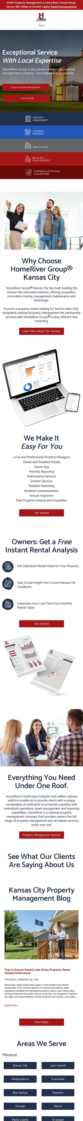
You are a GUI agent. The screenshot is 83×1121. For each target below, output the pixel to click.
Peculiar (20, 1106)
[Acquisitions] (41, 172)
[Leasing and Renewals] (41, 132)
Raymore (57, 1092)
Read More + (11, 1005)
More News (41, 1022)
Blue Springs (20, 1092)
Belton (58, 1106)
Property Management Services (41, 835)
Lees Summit (58, 1065)
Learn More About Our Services (41, 331)
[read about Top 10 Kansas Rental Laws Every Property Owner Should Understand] (41, 937)
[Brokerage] (41, 159)
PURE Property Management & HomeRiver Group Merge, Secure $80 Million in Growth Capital (41, 5)
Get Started (41, 512)
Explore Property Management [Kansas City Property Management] (25, 87)
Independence (20, 1079)
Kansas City (20, 1065)
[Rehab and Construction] (41, 145)
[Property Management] (41, 118)
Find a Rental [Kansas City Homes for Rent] (27, 98)
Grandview (57, 1079)
